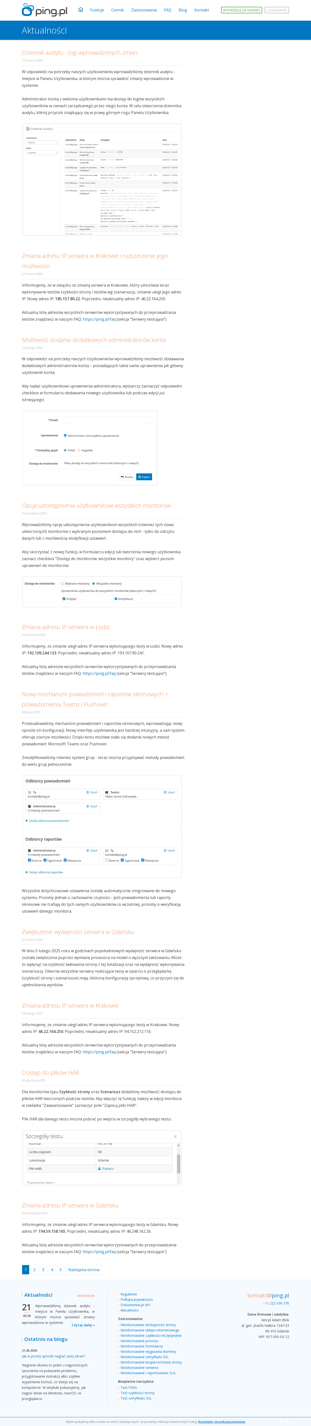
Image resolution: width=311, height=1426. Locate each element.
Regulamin (129, 1294)
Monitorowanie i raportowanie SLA (148, 1373)
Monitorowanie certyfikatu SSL (145, 1357)
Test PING (129, 1387)
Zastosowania (144, 10)
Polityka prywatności (137, 1299)
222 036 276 (276, 1303)
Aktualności (129, 1310)
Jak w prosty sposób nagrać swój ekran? (53, 1356)
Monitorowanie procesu (139, 1340)
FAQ (167, 10)
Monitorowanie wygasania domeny (148, 1351)
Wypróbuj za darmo (241, 10)
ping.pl (268, 1295)
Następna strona (83, 1269)
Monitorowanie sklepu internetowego (150, 1330)
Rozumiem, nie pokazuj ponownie (221, 1422)
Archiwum (86, 1296)
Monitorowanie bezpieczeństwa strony (151, 1362)
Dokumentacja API (135, 1305)
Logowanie (277, 10)
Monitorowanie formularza (142, 1346)
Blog (183, 10)
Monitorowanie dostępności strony (148, 1324)
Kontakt (201, 10)
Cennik (117, 10)
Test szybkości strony (138, 1393)
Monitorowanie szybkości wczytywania (151, 1335)
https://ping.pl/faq (99, 319)
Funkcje (97, 10)
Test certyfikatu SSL (136, 1398)
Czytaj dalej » (83, 1325)
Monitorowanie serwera (139, 1367)
